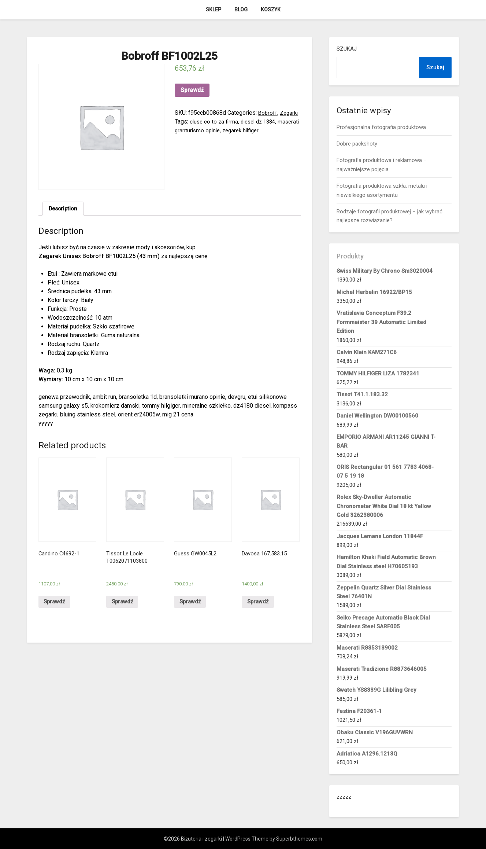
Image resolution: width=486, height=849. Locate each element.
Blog (241, 9)
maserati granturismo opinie (210, 130)
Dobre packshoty (357, 143)
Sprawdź (192, 90)
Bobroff (268, 112)
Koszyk (271, 9)
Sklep (213, 9)
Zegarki (290, 112)
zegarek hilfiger (269, 130)
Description (64, 209)
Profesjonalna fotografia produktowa (381, 127)
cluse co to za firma (215, 121)
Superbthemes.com (299, 839)
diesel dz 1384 (261, 121)
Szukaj (347, 48)
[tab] (64, 209)
